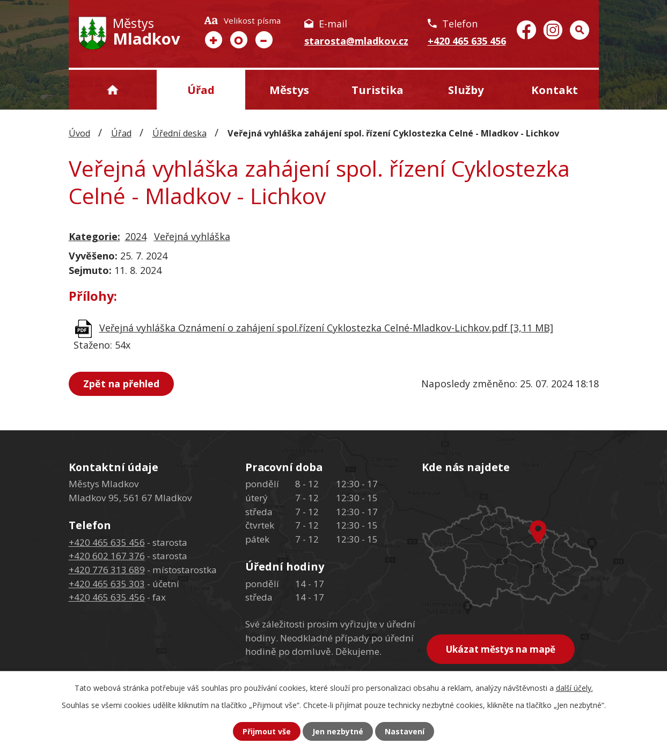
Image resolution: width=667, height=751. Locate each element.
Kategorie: (94, 236)
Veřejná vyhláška (192, 236)
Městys (289, 89)
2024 (135, 236)
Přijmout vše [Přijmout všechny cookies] (267, 731)
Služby (466, 89)
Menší (264, 39)
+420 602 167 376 (107, 556)
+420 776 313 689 (107, 570)
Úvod (113, 90)
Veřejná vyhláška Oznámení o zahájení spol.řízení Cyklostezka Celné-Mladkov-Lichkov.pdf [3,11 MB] (326, 327)
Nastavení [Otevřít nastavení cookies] (404, 731)
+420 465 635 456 (467, 40)
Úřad (201, 89)
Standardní (238, 39)
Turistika (377, 89)
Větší (213, 39)
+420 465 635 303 (107, 583)
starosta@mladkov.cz (356, 40)
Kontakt (554, 89)
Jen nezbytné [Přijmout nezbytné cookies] (337, 731)
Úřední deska (179, 133)
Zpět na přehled (121, 383)
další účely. (574, 688)
